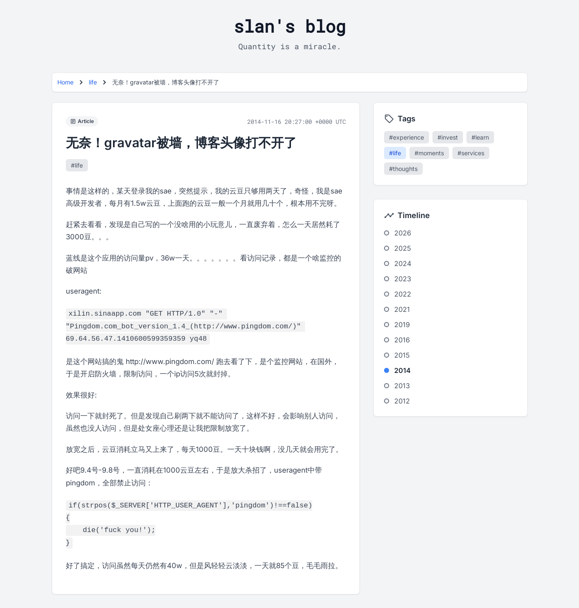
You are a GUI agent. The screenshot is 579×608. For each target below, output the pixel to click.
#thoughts (403, 168)
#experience (406, 137)
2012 (402, 401)
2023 (402, 279)
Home (65, 82)
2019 (402, 324)
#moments (429, 153)
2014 (402, 370)
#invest (448, 137)
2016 (402, 340)
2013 (402, 385)
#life (77, 165)
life (93, 82)
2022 (402, 294)
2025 (402, 248)
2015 (402, 355)
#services (471, 153)
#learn (480, 137)
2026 (402, 233)
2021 (402, 309)
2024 (402, 263)
